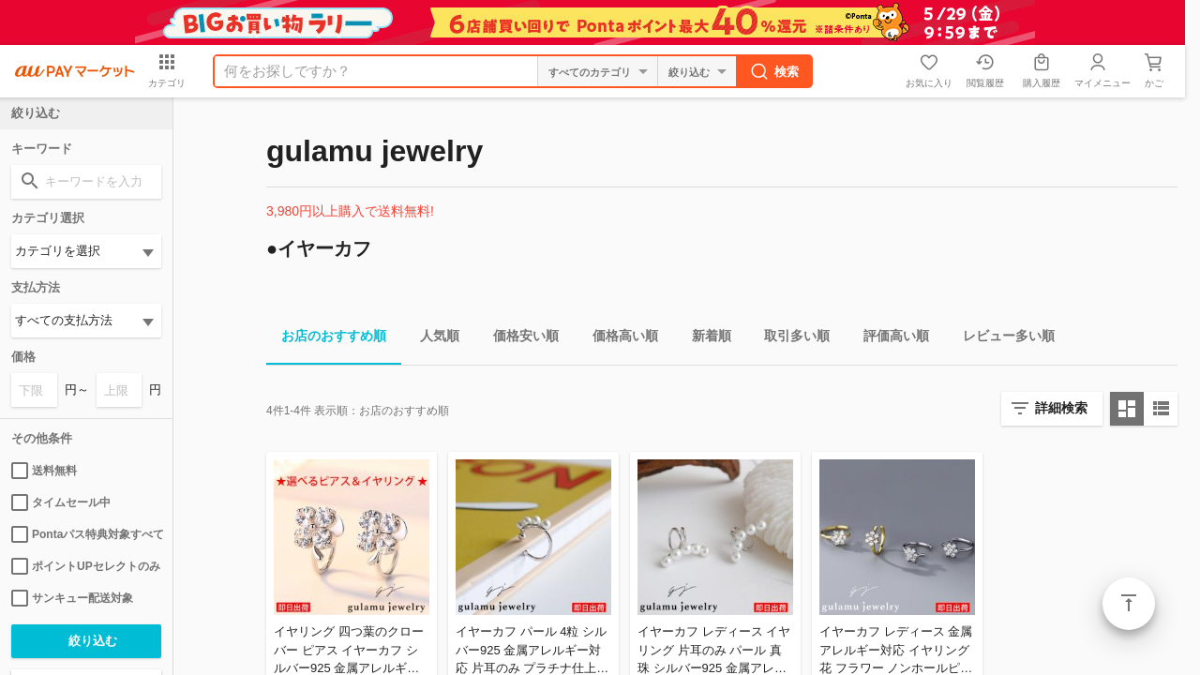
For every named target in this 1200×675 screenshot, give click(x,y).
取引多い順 (789, 339)
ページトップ (1128, 604)
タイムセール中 (61, 502)
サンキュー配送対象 (72, 598)
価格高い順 (618, 339)
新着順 (704, 339)
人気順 (432, 339)
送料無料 (44, 470)
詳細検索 (1061, 407)
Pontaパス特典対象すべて (86, 534)
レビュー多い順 (1001, 339)
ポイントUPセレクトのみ (85, 566)
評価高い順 (888, 339)
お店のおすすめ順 (326, 339)
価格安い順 (518, 339)
